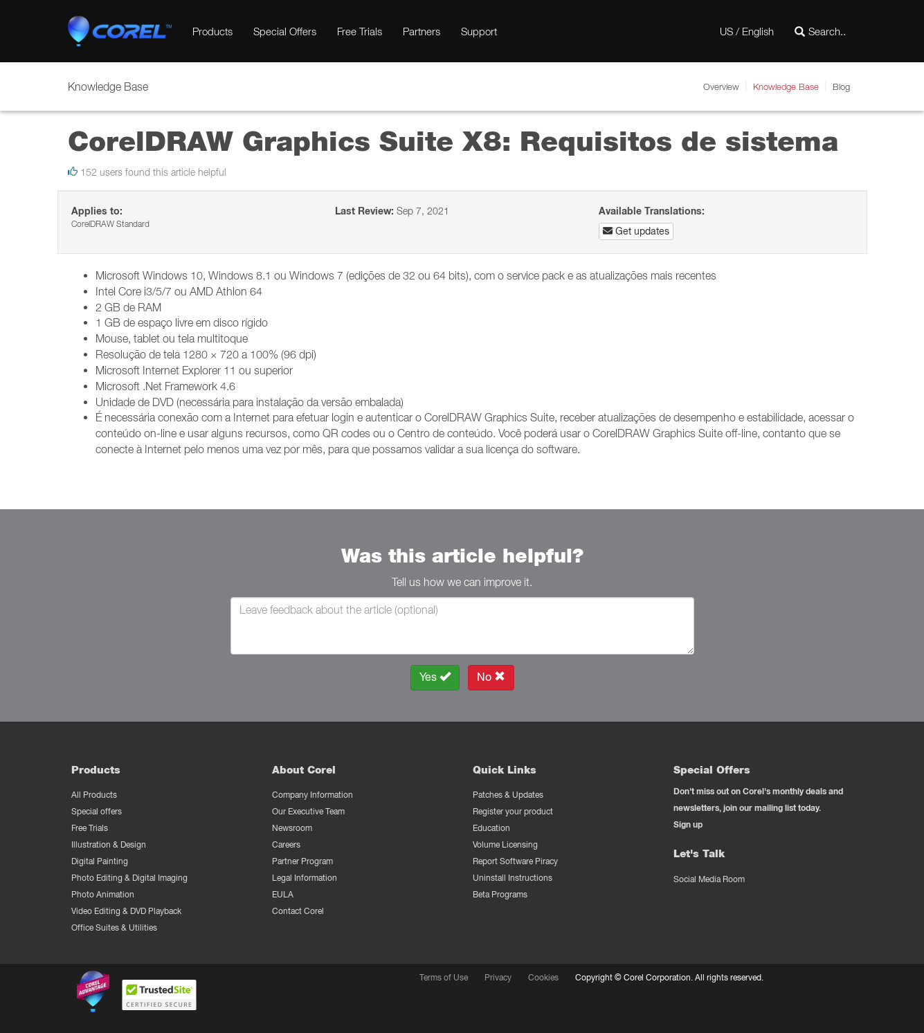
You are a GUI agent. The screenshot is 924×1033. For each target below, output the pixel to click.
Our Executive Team (308, 811)
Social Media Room (709, 879)
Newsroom (292, 828)
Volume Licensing (505, 844)
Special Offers (284, 31)
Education (491, 828)
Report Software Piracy (515, 861)
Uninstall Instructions (512, 877)
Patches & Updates (508, 794)
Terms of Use (443, 977)
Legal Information (304, 877)
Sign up (688, 824)
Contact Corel (298, 911)
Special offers (96, 811)
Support (479, 31)
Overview (721, 86)
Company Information (312, 794)
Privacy (497, 977)
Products (212, 31)
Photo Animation (102, 894)
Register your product (513, 811)
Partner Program (302, 861)
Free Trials (359, 31)
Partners (421, 31)
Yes (435, 677)
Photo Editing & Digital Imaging (129, 877)
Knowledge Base (786, 86)
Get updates (636, 231)
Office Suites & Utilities (114, 927)
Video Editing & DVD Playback (126, 911)
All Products (94, 794)
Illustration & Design (108, 844)
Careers (286, 844)
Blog (841, 86)
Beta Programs (500, 894)
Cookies (543, 977)
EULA (282, 894)
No (491, 677)
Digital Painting (99, 861)
